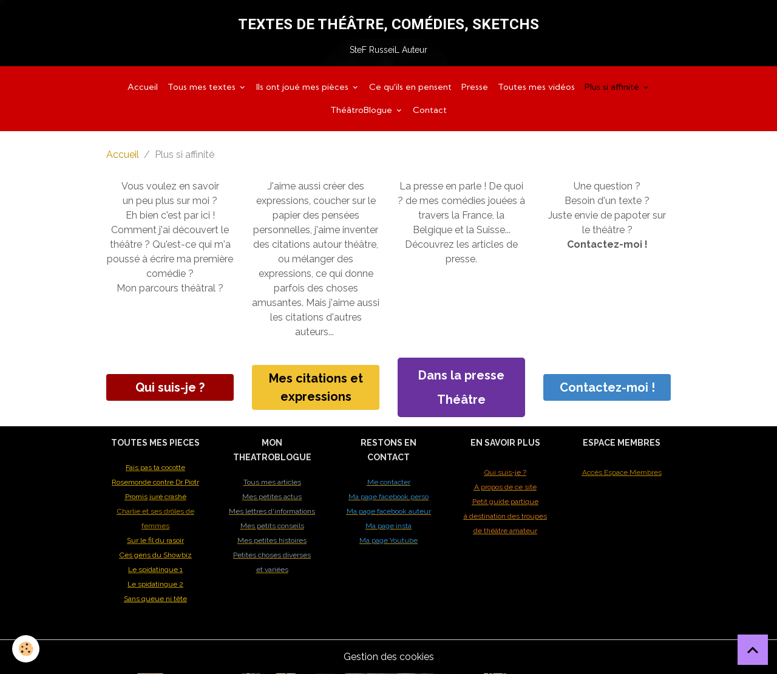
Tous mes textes (203, 86)
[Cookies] (25, 648)
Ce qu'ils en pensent (410, 86)
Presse (474, 86)
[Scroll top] (753, 650)
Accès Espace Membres (622, 472)
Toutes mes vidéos (536, 86)
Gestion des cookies (389, 656)
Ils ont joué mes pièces (303, 86)
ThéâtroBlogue (362, 109)
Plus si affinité (613, 86)
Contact (430, 109)
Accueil (142, 86)
